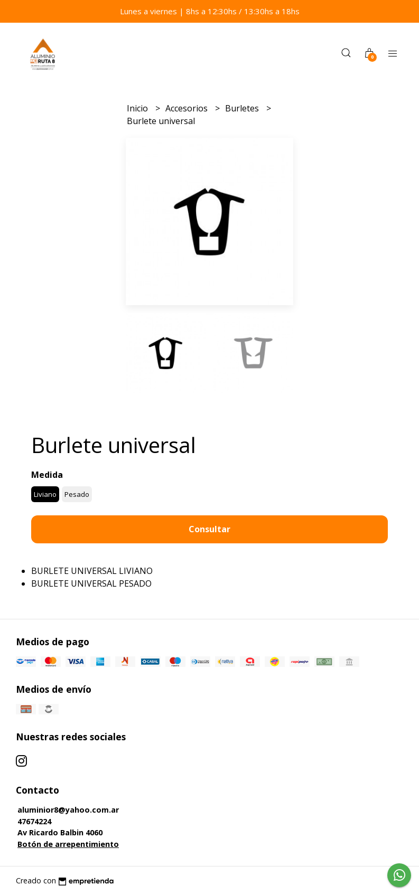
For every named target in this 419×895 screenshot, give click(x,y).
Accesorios (187, 108)
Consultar (209, 529)
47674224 (34, 821)
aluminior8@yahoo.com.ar (68, 810)
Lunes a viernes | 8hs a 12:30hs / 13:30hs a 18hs (210, 11)
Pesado (76, 494)
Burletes (243, 108)
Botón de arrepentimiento (68, 844)
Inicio (138, 108)
